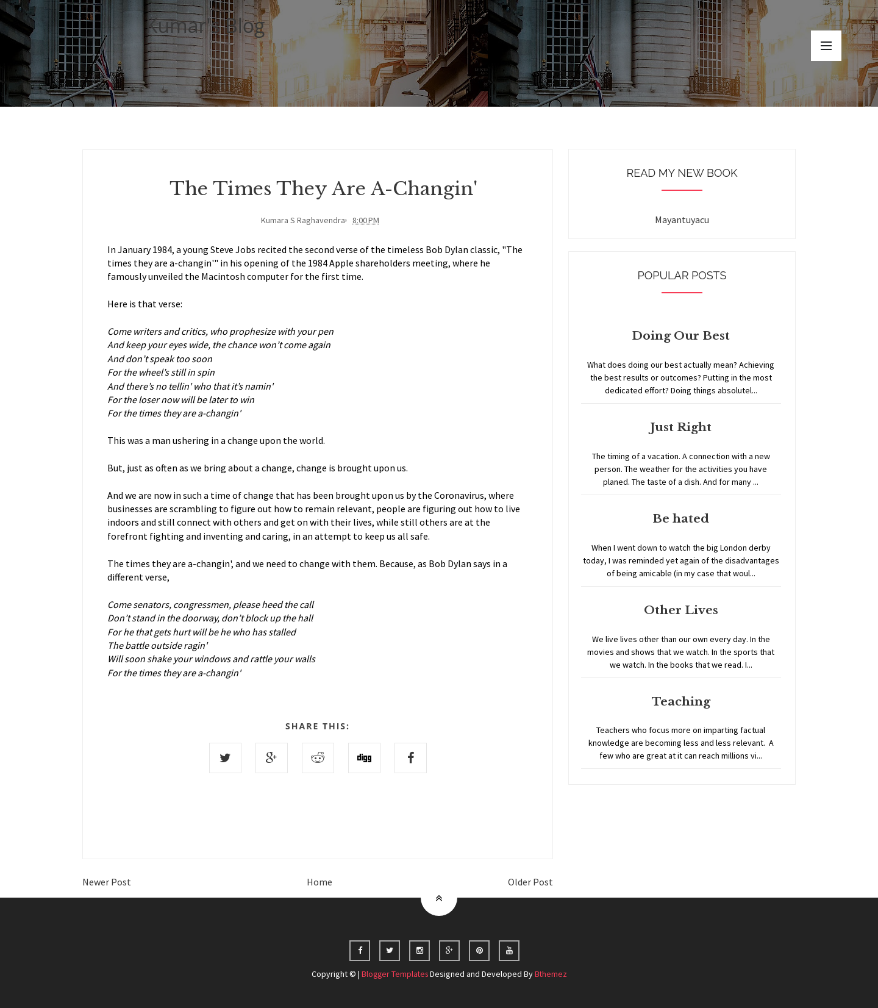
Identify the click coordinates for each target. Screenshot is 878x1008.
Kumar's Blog (205, 25)
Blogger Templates (394, 973)
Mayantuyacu (682, 219)
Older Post (530, 881)
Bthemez (552, 973)
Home (319, 881)
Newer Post (106, 881)
